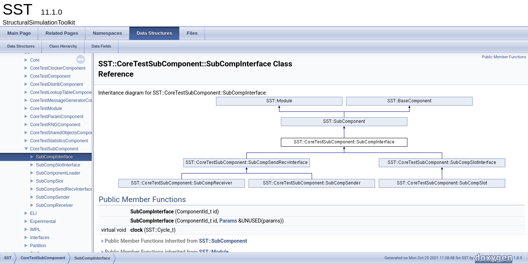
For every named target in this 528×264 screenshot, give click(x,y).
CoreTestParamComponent (56, 116)
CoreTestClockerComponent (57, 68)
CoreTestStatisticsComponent (59, 140)
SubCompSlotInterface (58, 165)
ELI (33, 213)
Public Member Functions (504, 57)
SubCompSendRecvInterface (64, 189)
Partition (38, 245)
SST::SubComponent (223, 241)
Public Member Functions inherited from (173, 241)
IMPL (35, 229)
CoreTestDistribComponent (56, 84)
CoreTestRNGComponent (55, 124)
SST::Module (214, 252)
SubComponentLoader (58, 173)
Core (35, 60)
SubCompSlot (49, 181)
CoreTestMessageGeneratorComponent (69, 100)
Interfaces (40, 237)
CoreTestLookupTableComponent (62, 92)
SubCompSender (53, 197)
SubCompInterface (54, 157)
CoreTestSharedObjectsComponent (64, 132)
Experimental (43, 221)
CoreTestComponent (50, 76)
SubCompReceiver (54, 205)
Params (228, 221)
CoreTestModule (46, 108)
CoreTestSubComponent (54, 148)
